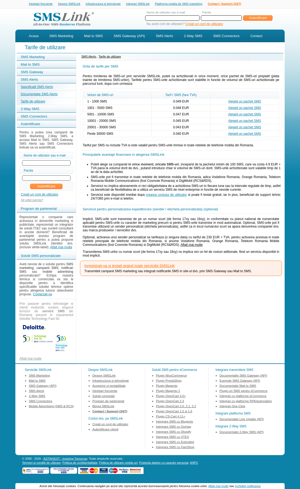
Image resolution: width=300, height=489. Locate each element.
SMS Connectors (226, 36)
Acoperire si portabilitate (108, 386)
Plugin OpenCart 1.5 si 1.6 (174, 411)
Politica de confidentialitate (79, 463)
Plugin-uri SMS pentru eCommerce (243, 391)
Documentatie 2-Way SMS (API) (241, 432)
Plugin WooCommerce (171, 376)
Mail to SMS (93, 36)
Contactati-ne (42, 295)
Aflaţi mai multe (218, 486)
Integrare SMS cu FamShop (175, 447)
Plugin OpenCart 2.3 (170, 401)
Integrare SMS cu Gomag (173, 427)
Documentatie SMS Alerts (39, 95)
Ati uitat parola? (32, 201)
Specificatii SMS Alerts (37, 87)
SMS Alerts (164, 36)
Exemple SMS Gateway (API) (239, 381)
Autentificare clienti (105, 429)
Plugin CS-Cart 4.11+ (170, 417)
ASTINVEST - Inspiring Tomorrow (65, 459)
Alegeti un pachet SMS (244, 102)
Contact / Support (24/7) (224, 4)
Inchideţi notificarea (248, 486)
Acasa (34, 36)
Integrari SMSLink (137, 4)
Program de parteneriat (108, 401)
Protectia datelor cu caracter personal (164, 463)
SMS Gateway (32, 72)
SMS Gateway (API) (129, 36)
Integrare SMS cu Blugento (174, 422)
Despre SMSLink (69, 4)
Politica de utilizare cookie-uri (118, 463)
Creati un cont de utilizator (204, 24)
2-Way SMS (193, 36)
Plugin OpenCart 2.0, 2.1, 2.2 (176, 406)
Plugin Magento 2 (168, 391)
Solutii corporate (103, 396)
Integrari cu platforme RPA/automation (245, 401)
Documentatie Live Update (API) (241, 419)
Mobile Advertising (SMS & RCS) (51, 406)
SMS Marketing (61, 36)
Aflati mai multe (61, 248)
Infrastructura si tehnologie (103, 4)
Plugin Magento (166, 386)
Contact (256, 36)
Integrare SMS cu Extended (175, 442)
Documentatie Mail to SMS (237, 386)
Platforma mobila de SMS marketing (178, 3)
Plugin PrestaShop (169, 381)
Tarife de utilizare (33, 102)
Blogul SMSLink (103, 406)
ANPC (194, 463)
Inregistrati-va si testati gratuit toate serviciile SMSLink (129, 266)
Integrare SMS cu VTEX (172, 437)
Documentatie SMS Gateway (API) (243, 376)
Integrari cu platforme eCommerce (242, 396)
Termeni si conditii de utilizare (41, 463)
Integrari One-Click (232, 406)
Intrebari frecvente (41, 4)
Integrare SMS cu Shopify (173, 432)
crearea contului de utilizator (166, 195)
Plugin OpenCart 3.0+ (171, 396)
